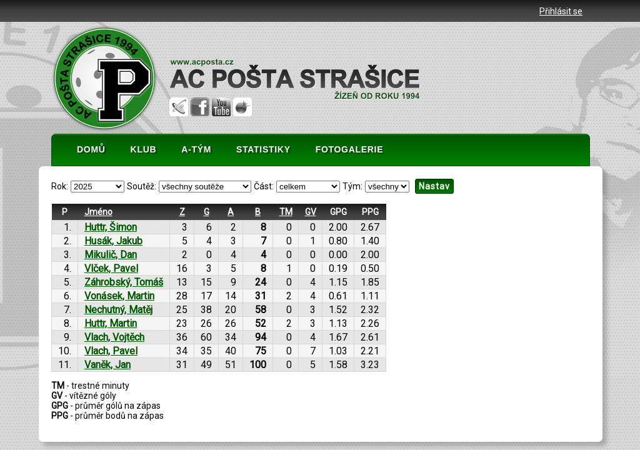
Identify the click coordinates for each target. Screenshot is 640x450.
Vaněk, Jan (107, 365)
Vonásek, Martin (119, 296)
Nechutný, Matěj (118, 310)
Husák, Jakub (113, 241)
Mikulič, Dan (110, 255)
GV (310, 212)
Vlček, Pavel (111, 268)
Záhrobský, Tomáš (123, 282)
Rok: (59, 186)
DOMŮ (91, 149)
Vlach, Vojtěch (114, 337)
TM (285, 212)
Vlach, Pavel (111, 351)
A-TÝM (196, 149)
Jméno (98, 212)
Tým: (352, 186)
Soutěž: (141, 186)
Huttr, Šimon (110, 227)
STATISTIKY (263, 149)
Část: (264, 186)
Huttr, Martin (110, 323)
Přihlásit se (560, 11)
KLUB (144, 149)
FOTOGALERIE (350, 149)
